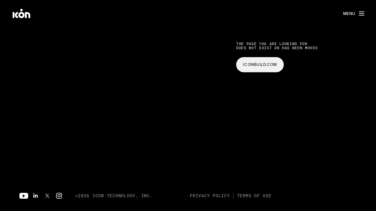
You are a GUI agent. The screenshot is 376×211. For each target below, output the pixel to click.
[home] (21, 13)
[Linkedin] (35, 196)
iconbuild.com (260, 64)
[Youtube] (23, 196)
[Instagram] (59, 196)
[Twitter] (47, 196)
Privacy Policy (210, 195)
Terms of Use (254, 195)
